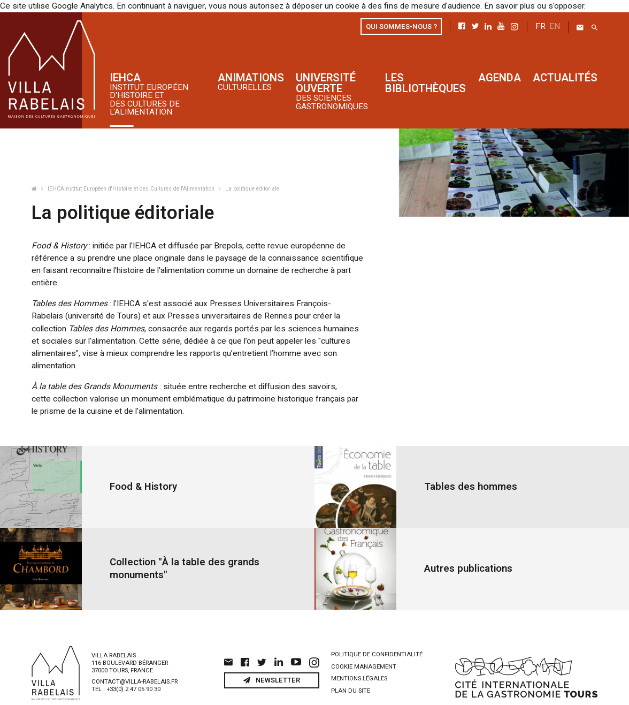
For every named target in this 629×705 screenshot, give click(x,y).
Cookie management (363, 649)
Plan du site (350, 673)
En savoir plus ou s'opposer (516, 6)
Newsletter (271, 661)
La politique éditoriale (252, 188)
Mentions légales (359, 660)
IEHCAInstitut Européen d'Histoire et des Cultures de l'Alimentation (132, 188)
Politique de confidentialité (377, 636)
